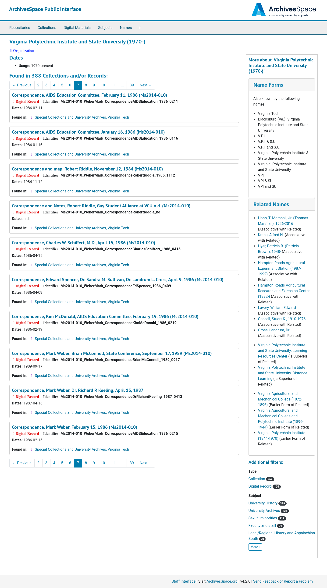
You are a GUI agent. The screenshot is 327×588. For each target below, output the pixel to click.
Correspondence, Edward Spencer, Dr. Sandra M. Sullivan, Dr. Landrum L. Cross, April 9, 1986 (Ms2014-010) (118, 279)
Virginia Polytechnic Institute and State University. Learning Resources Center (282, 350)
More (255, 547)
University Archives (269, 510)
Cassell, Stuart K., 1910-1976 (282, 319)
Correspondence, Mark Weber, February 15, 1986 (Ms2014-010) (74, 427)
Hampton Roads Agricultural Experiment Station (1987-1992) (281, 268)
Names (126, 27)
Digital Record (265, 486)
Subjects (105, 27)
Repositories (19, 27)
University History (268, 503)
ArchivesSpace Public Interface (45, 9)
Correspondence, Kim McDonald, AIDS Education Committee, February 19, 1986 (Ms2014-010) (105, 316)
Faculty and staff (266, 525)
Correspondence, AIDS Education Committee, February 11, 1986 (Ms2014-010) (89, 95)
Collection (261, 479)
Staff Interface (183, 581)
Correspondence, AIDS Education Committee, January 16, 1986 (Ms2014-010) (88, 132)
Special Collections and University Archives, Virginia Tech (82, 117)
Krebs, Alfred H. (271, 235)
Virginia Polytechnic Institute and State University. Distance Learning (282, 373)
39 (132, 85)
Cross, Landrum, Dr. (274, 330)
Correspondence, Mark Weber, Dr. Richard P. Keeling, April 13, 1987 (77, 390)
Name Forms (268, 84)
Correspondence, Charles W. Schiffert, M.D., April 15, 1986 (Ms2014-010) (83, 243)
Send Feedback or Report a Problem (283, 581)
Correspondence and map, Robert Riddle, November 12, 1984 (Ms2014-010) (87, 169)
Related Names (271, 204)
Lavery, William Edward (277, 307)
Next (146, 85)
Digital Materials (77, 27)
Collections (47, 27)
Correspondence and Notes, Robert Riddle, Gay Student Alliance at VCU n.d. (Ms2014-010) (101, 206)
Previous (22, 85)
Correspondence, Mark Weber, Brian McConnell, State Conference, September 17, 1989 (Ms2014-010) (112, 353)
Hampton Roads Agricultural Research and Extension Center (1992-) (284, 291)
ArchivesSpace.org (222, 581)
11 (113, 85)
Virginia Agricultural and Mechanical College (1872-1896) (280, 399)
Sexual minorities (267, 518)
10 (103, 85)
